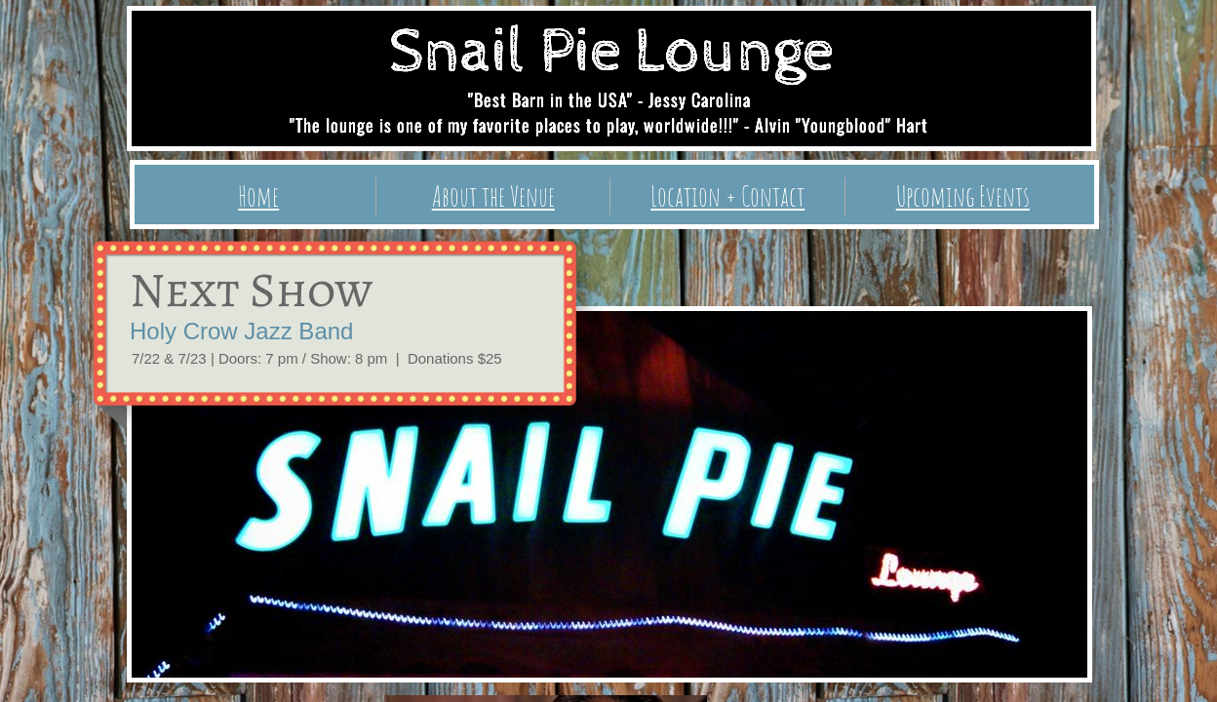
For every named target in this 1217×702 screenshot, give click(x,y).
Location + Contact (727, 196)
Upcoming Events (963, 196)
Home (258, 196)
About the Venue (493, 196)
